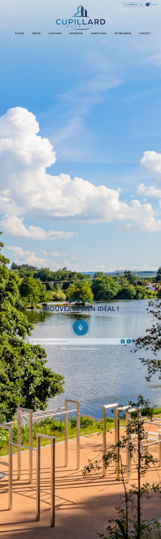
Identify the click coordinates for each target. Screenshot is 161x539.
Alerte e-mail (99, 33)
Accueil (19, 33)
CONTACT (144, 33)
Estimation (76, 33)
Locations (55, 33)
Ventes (36, 33)
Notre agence (123, 33)
